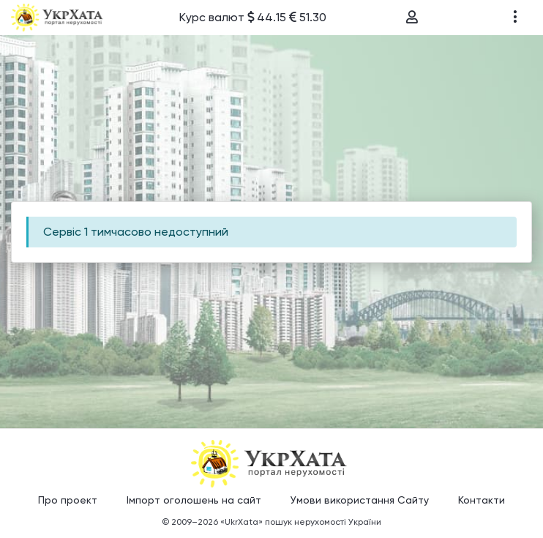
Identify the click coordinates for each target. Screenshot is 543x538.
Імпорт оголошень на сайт (194, 500)
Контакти (481, 500)
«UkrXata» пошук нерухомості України (300, 522)
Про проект (67, 500)
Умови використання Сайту (360, 500)
